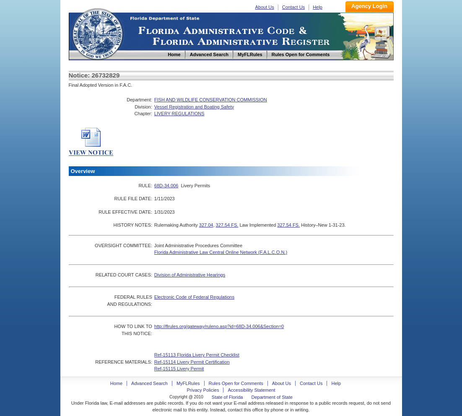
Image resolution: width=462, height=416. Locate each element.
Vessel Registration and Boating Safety (194, 106)
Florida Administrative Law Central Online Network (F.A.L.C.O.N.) (220, 252)
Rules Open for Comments (236, 383)
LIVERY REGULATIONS (179, 113)
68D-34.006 (166, 185)
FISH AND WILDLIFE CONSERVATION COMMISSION (210, 99)
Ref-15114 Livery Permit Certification (192, 361)
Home (97, 33)
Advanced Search (149, 383)
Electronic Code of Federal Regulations (194, 297)
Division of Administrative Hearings (189, 274)
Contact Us (293, 7)
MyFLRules (188, 383)
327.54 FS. (227, 224)
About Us (264, 7)
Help (317, 7)
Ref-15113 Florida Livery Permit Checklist (196, 354)
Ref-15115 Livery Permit (179, 368)
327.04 (206, 224)
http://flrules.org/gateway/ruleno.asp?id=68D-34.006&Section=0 (219, 326)
